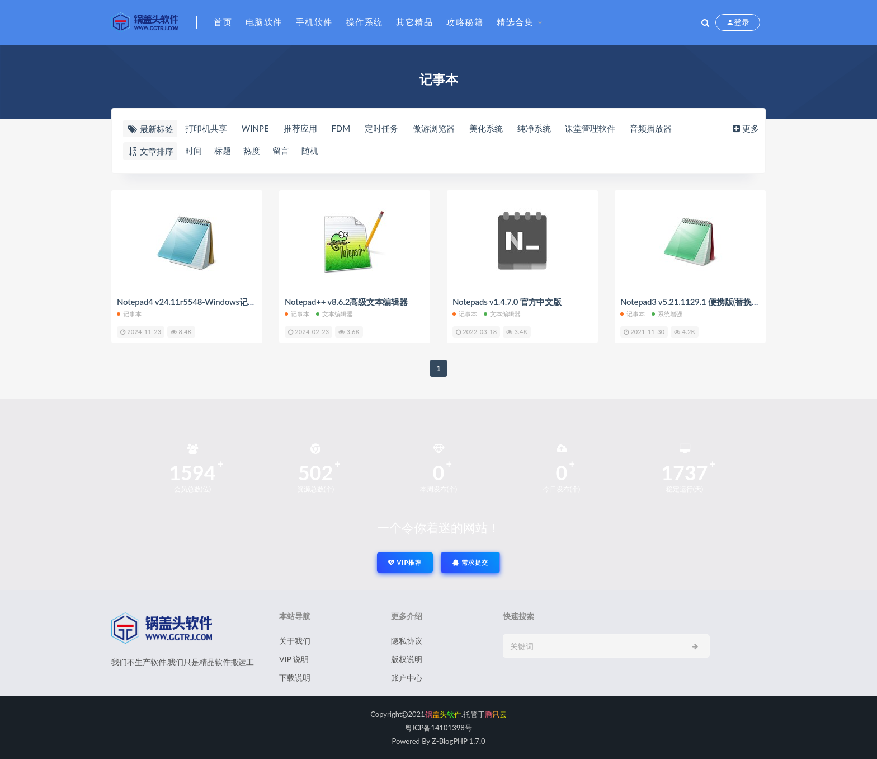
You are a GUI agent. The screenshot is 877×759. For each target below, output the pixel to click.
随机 (309, 151)
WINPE (255, 128)
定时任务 (381, 128)
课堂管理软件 (590, 128)
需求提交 (470, 562)
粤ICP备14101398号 (438, 727)
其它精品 (414, 22)
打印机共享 (206, 128)
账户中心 (406, 677)
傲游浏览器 (434, 128)
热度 (251, 151)
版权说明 (406, 659)
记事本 (129, 313)
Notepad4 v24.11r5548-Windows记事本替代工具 (207, 302)
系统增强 (667, 313)
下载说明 (294, 677)
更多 (744, 128)
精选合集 (515, 22)
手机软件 (314, 22)
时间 (193, 151)
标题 (222, 151)
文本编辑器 (334, 313)
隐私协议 (406, 640)
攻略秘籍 (464, 22)
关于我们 (294, 640)
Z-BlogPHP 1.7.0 (458, 741)
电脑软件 (264, 22)
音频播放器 (651, 128)
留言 (280, 151)
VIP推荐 (405, 562)
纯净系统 (534, 128)
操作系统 (364, 22)
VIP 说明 (294, 659)
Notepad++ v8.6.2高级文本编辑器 (346, 302)
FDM (340, 128)
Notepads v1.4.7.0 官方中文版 (507, 302)
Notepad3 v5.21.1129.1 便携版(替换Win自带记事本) (715, 302)
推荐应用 (300, 128)
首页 (223, 22)
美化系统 (486, 128)
